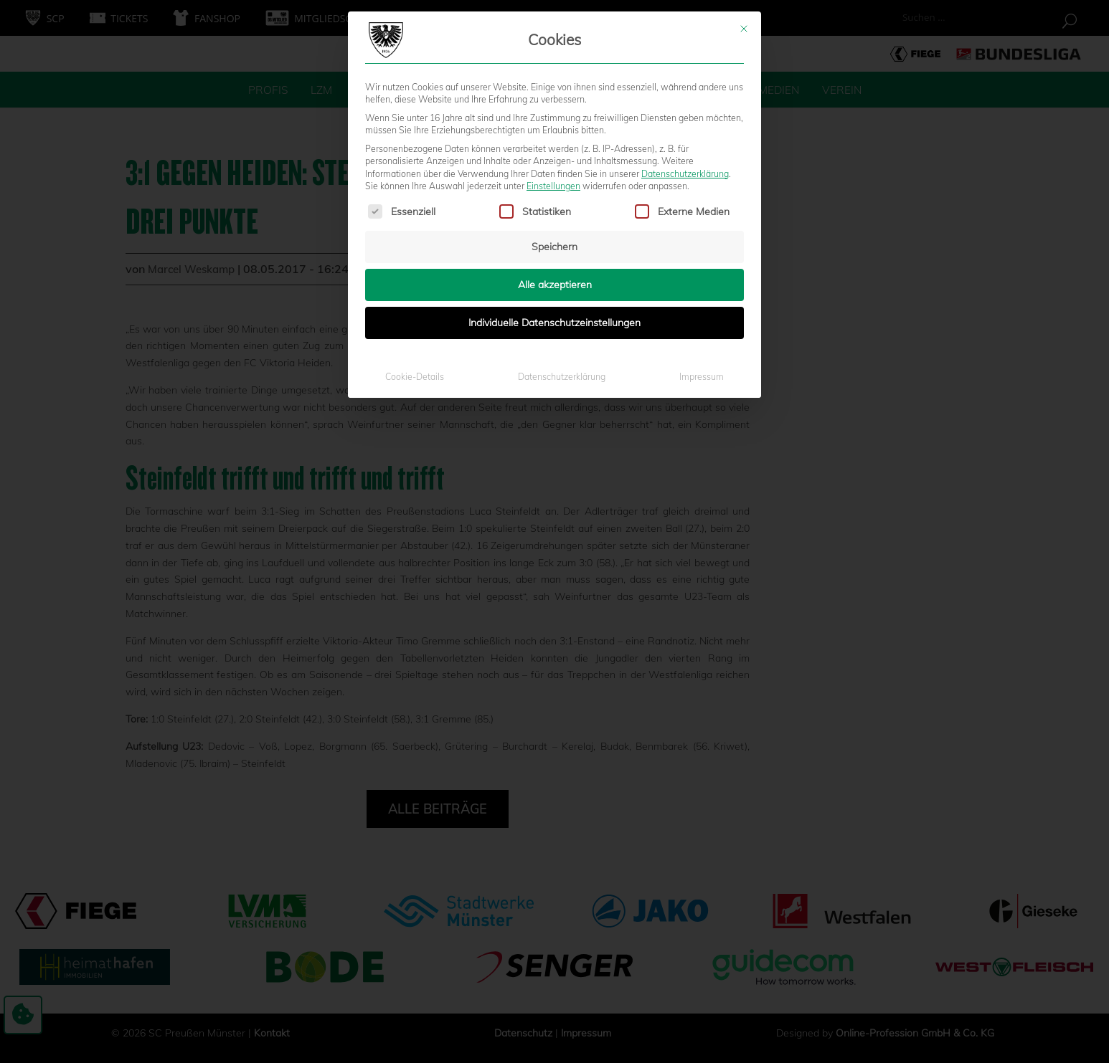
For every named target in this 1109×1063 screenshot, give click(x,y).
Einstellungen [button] (553, 54)
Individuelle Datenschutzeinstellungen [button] (554, 190)
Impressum (701, 244)
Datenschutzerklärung (685, 41)
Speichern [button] (554, 114)
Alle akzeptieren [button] (555, 152)
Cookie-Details (414, 244)
